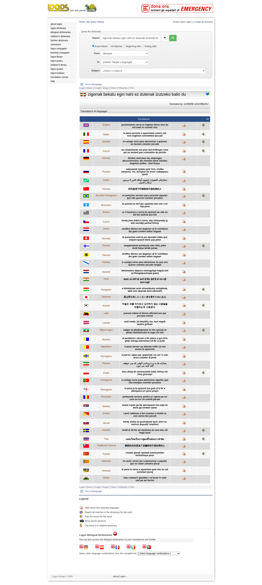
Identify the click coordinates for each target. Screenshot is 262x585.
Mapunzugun (106, 330)
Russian (106, 171)
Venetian (106, 470)
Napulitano (106, 346)
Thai (106, 439)
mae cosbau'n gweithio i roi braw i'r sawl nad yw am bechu (144, 479)
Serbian (106, 406)
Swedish (106, 430)
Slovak (106, 423)
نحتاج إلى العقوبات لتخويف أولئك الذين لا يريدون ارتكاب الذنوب (145, 181)
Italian (106, 134)
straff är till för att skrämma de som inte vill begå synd (145, 431)
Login (188, 22)
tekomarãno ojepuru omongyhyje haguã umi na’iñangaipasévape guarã (144, 272)
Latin (106, 313)
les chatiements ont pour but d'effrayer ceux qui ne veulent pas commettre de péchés (145, 151)
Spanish (106, 141)
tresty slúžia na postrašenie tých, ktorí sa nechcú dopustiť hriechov (145, 423)
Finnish (106, 245)
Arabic (106, 180)
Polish (106, 373)
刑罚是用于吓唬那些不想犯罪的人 (145, 189)
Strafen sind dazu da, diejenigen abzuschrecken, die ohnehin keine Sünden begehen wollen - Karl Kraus (144, 161)
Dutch (106, 229)
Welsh (106, 477)
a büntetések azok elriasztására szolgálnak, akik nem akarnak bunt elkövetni (145, 289)
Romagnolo (106, 389)
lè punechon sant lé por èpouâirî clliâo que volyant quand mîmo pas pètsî (144, 238)
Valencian (106, 461)
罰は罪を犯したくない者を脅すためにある (145, 297)
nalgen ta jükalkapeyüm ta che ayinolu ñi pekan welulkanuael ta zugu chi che (144, 331)
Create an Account (203, 22)
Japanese (106, 296)
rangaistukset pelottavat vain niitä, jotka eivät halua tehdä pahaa (145, 246)
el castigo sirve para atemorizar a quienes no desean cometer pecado (145, 142)
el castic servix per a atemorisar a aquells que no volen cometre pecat (145, 462)
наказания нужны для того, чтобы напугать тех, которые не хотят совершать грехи (144, 172)
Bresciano (106, 205)
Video (132, 88)
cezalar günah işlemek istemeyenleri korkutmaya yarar (145, 454)
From (97, 53)
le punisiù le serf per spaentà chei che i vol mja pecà (145, 205)
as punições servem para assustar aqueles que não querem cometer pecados (145, 196)
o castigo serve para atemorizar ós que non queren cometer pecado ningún (145, 263)
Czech (106, 222)
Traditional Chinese (106, 445)
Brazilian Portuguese (106, 195)
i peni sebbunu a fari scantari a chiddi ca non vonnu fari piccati (144, 414)
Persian (106, 363)
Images (105, 88)
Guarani (106, 272)
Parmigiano (106, 356)
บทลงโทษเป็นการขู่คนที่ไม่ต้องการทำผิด (145, 439)
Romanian (106, 396)
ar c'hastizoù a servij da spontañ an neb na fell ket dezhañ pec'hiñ (145, 213)
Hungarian (106, 289)
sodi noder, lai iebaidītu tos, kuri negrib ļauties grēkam (144, 323)
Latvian (106, 323)
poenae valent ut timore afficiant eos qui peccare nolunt (145, 314)
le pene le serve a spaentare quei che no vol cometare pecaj (145, 470)
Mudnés (106, 339)
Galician (106, 262)
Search (96, 38)
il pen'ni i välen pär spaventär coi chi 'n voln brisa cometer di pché (145, 356)
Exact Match (100, 46)
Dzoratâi (106, 238)
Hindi (106, 279)
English (106, 125)
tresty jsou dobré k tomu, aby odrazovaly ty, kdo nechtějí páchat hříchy (145, 221)
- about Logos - (119, 576)
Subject (96, 70)
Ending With (149, 46)
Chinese (106, 189)
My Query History (95, 22)
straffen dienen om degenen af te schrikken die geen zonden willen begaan (145, 230)
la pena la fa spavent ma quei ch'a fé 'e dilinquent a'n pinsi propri (145, 389)
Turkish (106, 454)
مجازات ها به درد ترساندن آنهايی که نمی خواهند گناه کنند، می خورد (145, 364)
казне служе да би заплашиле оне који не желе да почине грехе (145, 406)
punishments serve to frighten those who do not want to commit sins (144, 126)
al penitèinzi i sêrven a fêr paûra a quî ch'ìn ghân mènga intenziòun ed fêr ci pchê (145, 339)
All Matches (115, 46)
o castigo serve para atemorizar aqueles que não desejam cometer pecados (144, 381)
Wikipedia (122, 88)
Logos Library (85, 88)
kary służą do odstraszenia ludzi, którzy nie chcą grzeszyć (145, 373)
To (98, 62)
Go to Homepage (93, 84)
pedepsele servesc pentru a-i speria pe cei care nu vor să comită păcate (144, 398)
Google (97, 88)
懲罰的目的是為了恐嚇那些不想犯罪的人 (145, 445)
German (106, 158)
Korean (106, 305)
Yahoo (113, 88)
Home (82, 22)
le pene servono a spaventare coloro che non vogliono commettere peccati (144, 134)
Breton (106, 212)
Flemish (106, 255)
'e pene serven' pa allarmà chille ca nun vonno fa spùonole (145, 348)
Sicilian (106, 413)
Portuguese (106, 380)
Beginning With (132, 46)
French (106, 151)
